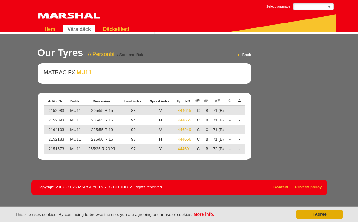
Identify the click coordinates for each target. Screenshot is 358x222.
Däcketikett (116, 29)
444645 (184, 110)
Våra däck (79, 29)
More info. (204, 214)
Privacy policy (308, 187)
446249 (184, 129)
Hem (50, 29)
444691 (184, 148)
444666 (184, 139)
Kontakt (280, 187)
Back (246, 54)
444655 (184, 120)
